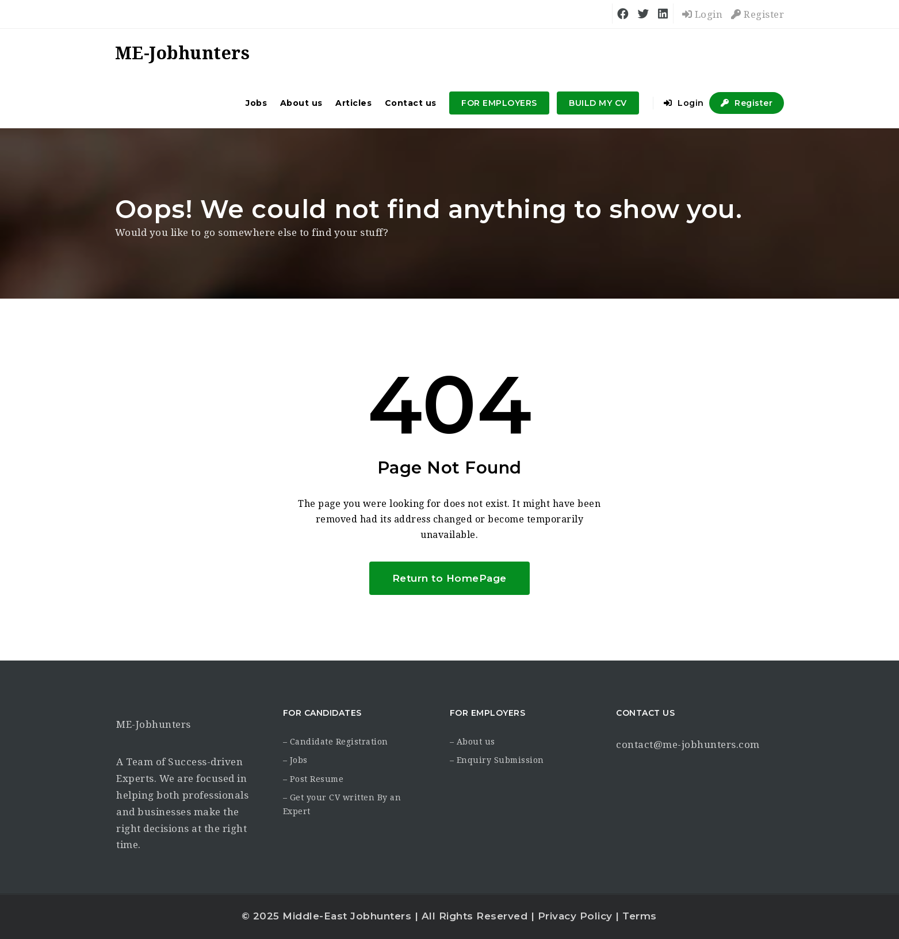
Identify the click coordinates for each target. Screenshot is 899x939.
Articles (353, 103)
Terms (639, 916)
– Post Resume (313, 779)
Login (702, 14)
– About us (472, 741)
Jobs (256, 103)
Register (757, 14)
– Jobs (295, 760)
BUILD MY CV (598, 103)
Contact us (411, 103)
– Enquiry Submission (497, 760)
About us (301, 103)
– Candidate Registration (335, 741)
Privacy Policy (575, 916)
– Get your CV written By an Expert (342, 804)
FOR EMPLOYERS (499, 103)
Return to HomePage (449, 578)
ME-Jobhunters (153, 724)
